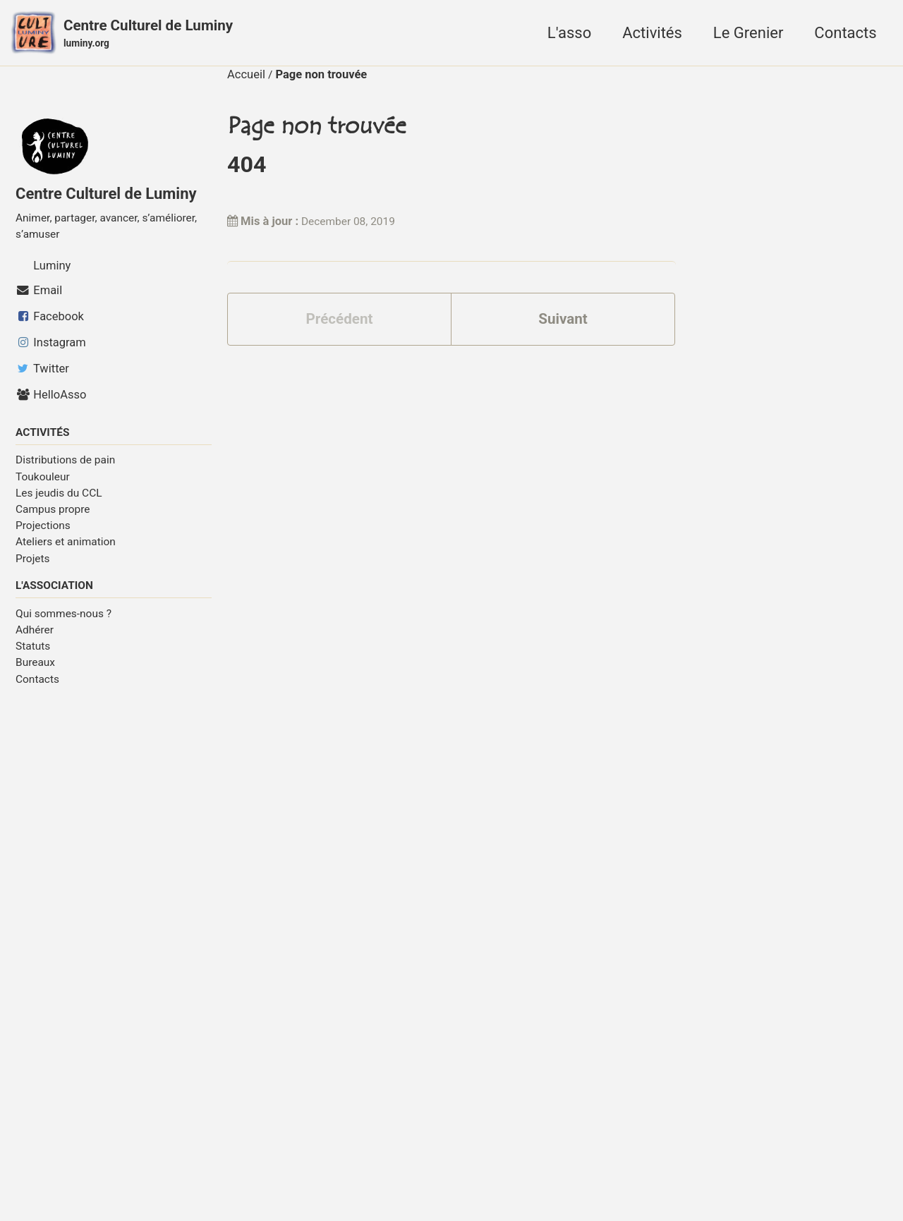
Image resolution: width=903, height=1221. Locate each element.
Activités (652, 34)
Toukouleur (43, 484)
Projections (43, 533)
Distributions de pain (65, 467)
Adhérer (35, 639)
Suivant (563, 326)
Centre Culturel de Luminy (157, 36)
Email (39, 296)
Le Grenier (748, 34)
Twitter (42, 375)
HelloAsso (51, 401)
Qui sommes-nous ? (63, 622)
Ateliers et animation (66, 549)
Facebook (50, 322)
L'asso (569, 34)
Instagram (51, 349)
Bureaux (35, 671)
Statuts (33, 655)
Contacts (845, 34)
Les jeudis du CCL (59, 500)
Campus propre (53, 517)
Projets (33, 565)
